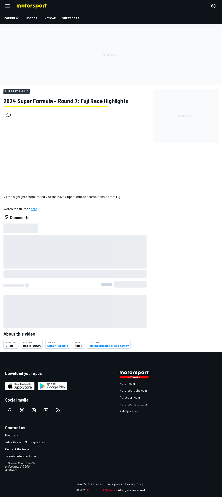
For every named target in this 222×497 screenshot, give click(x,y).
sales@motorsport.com (21, 456)
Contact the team (17, 449)
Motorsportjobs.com (133, 390)
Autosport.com (130, 397)
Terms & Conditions (88, 484)
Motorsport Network (102, 490)
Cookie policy (113, 484)
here (34, 209)
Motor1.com (127, 383)
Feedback (11, 435)
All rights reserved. (132, 490)
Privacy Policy (134, 484)
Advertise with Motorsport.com (25, 442)
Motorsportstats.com (134, 404)
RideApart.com (129, 411)
